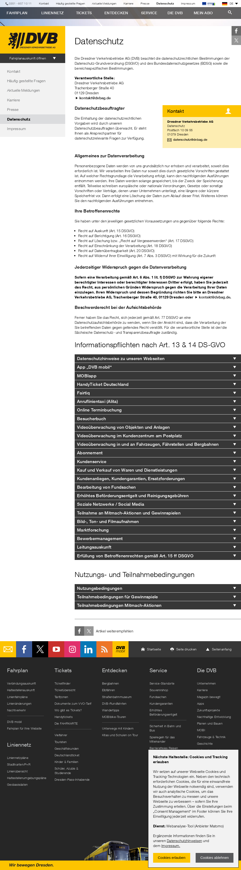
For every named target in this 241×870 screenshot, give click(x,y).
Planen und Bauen (210, 723)
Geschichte (205, 743)
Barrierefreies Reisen (164, 748)
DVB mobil (120, 649)
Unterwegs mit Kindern (117, 728)
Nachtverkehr (16, 710)
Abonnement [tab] (90, 452)
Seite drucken (186, 649)
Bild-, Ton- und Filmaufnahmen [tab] (108, 521)
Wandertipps (110, 710)
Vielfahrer (61, 735)
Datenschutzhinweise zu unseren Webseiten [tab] (120, 358)
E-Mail (8, 649)
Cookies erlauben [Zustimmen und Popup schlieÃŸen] (171, 858)
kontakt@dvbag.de (95, 98)
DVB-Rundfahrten (114, 703)
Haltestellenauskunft (21, 690)
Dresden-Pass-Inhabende (72, 779)
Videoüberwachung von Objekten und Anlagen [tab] (123, 427)
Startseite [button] (154, 649)
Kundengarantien (161, 703)
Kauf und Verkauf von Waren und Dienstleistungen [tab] (127, 470)
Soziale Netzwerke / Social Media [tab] (110, 504)
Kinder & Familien (66, 762)
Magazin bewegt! (209, 697)
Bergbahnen (110, 683)
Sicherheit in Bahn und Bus (165, 728)
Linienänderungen (19, 703)
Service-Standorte (162, 683)
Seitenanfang (222, 649)
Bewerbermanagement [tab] (100, 538)
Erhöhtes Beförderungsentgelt (163, 712)
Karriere (128, 3)
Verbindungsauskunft (21, 683)
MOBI (201, 730)
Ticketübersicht (65, 690)
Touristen (61, 742)
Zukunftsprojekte (208, 710)
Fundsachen (158, 697)
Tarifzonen (61, 697)
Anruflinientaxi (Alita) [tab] (97, 401)
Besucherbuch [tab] (91, 418)
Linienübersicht (17, 771)
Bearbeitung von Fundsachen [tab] (106, 487)
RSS (104, 649)
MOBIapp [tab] (86, 375)
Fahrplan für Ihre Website (24, 728)
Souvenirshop (159, 690)
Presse (145, 3)
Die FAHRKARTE (66, 723)
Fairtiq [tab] (83, 392)
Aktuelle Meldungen (104, 3)
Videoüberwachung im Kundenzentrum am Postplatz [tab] (129, 435)
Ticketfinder (62, 683)
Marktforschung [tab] (93, 529)
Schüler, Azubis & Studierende (66, 770)
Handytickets (64, 717)
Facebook (236, 31)
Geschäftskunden (67, 748)
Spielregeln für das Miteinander (162, 739)
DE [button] (227, 3)
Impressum (170, 845)
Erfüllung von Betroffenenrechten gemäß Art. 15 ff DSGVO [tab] (135, 555)
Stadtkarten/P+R (18, 764)
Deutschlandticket (67, 755)
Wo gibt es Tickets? (68, 710)
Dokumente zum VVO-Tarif (73, 703)
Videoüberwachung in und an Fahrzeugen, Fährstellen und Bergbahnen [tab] (148, 444)
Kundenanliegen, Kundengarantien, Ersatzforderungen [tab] (131, 478)
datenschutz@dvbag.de (190, 139)
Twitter (236, 40)
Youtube (56, 649)
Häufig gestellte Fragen (70, 3)
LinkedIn (88, 649)
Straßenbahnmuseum (117, 697)
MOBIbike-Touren (114, 717)
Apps (200, 703)
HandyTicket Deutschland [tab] (103, 384)
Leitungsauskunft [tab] (94, 547)
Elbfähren (108, 690)
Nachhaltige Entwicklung (214, 717)
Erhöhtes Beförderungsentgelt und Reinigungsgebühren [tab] (133, 495)
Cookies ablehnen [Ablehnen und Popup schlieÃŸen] (214, 858)
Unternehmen (206, 683)
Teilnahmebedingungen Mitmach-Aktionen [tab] (119, 605)
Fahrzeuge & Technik (211, 737)
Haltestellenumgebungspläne (26, 778)
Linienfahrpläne (17, 697)
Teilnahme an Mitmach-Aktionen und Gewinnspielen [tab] (129, 512)
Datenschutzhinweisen (184, 840)
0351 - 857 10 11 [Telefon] (20, 3)
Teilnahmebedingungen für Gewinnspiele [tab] (117, 596)
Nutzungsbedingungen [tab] (99, 588)
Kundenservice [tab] (91, 461)
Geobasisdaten (17, 784)
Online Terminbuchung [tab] (99, 409)
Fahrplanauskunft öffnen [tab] (27, 58)
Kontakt (44, 3)
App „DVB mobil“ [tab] (94, 367)
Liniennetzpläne (17, 758)
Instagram (72, 649)
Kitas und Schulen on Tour (120, 735)
